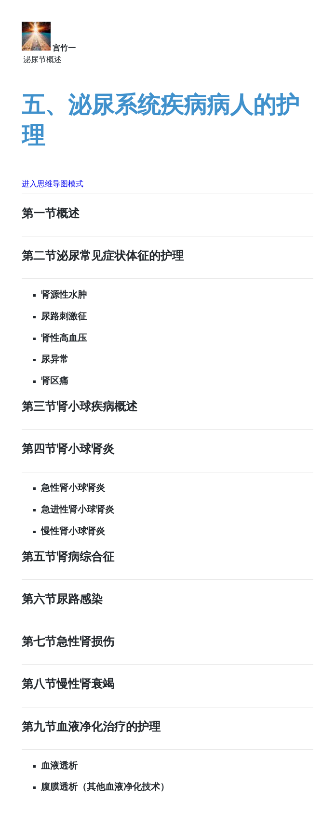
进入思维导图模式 (52, 184)
